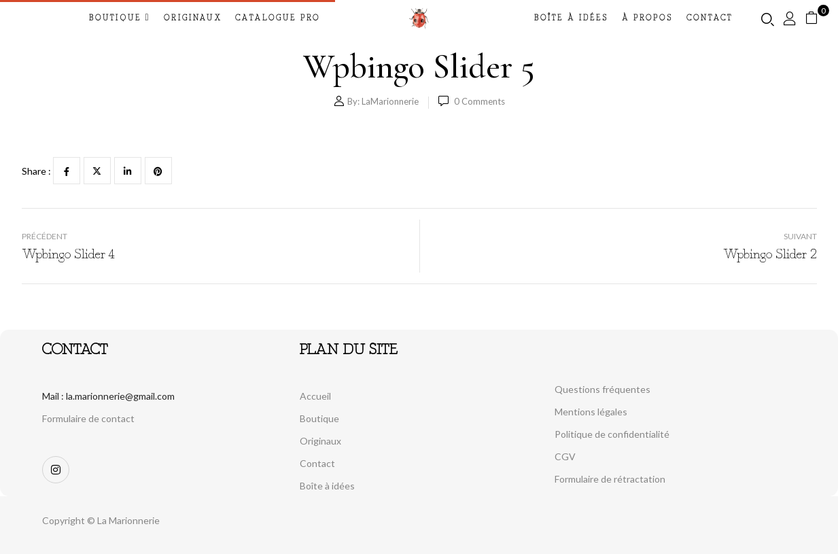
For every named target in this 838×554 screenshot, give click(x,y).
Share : (36, 171)
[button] (816, 18)
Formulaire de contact (88, 418)
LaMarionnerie (390, 101)
